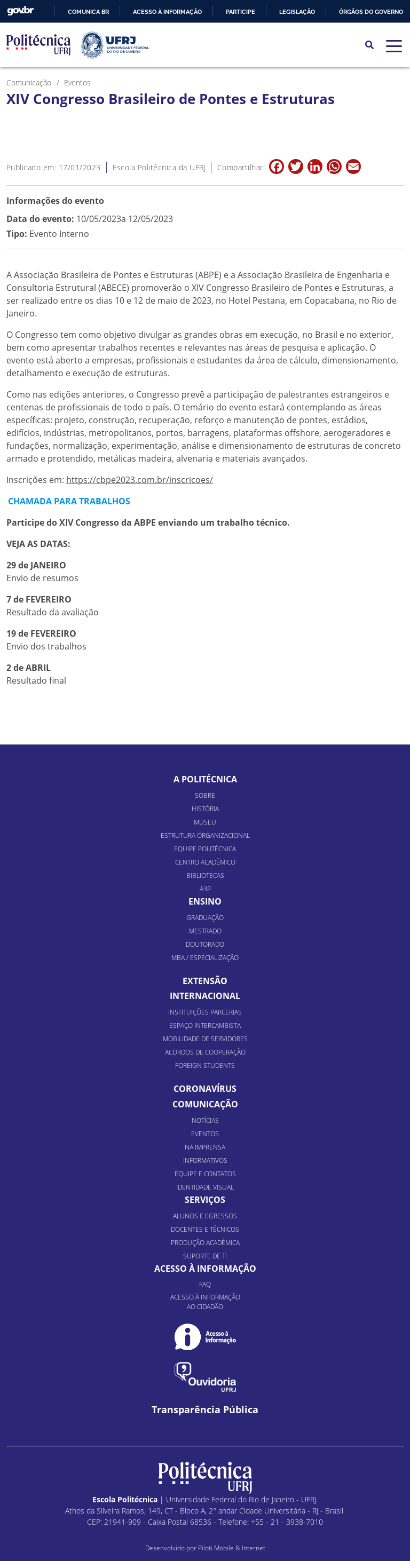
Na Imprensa (205, 1147)
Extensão (205, 981)
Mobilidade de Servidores (205, 1038)
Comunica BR (88, 11)
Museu (205, 822)
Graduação (205, 917)
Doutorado (205, 944)
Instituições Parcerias (205, 1012)
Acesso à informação (167, 11)
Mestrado (205, 931)
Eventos (205, 1133)
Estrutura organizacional (205, 835)
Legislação (297, 11)
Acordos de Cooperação (205, 1052)
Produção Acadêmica (205, 1242)
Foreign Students (205, 1065)
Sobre (205, 795)
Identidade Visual (205, 1187)
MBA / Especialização (205, 957)
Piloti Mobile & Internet (231, 1547)
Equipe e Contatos (205, 1173)
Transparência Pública (205, 1410)
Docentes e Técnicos (205, 1229)
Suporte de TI (205, 1256)
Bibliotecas (205, 875)
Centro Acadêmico (205, 862)
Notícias (205, 1120)
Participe (240, 11)
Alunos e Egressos (205, 1216)
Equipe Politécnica (205, 848)
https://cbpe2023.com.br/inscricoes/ (139, 480)
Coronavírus (205, 1089)
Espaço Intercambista (205, 1025)
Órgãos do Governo (371, 11)
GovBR (20, 11)
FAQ (205, 1284)
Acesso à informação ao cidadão (205, 1302)
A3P (205, 888)
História (205, 808)
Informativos (205, 1160)
